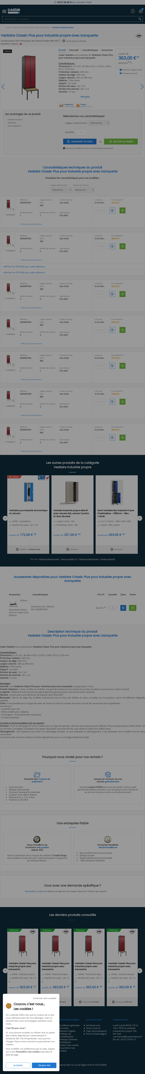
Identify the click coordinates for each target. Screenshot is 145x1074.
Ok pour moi (44, 1065)
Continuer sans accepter (44, 998)
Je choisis (18, 1065)
